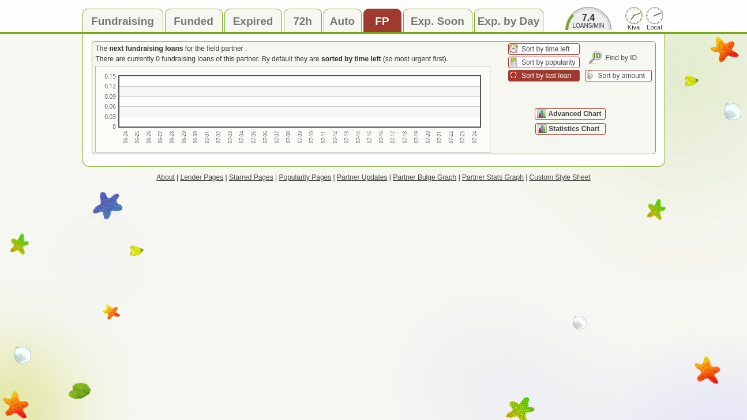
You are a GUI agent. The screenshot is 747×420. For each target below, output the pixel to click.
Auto (342, 21)
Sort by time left (545, 49)
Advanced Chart (574, 114)
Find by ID (621, 58)
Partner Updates (362, 177)
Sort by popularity (548, 62)
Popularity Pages (305, 177)
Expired (253, 21)
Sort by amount (621, 76)
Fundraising (122, 21)
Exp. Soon (437, 21)
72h (302, 21)
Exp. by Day (509, 21)
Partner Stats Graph (493, 177)
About (165, 177)
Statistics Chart (575, 129)
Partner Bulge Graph (424, 177)
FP (382, 21)
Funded (193, 21)
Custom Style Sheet (560, 177)
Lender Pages (201, 177)
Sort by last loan (546, 76)
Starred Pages (251, 177)
